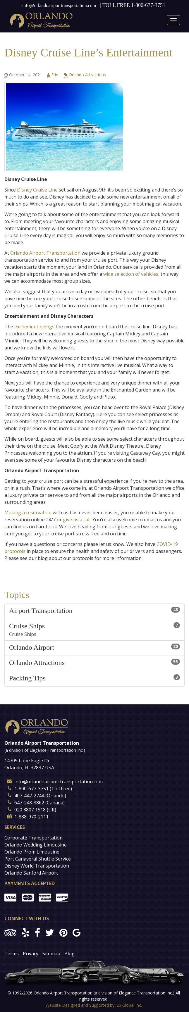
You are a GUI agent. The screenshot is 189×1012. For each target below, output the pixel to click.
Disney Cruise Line (37, 190)
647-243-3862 (29, 802)
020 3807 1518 (30, 809)
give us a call (76, 519)
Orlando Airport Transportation (45, 253)
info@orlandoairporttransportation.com (59, 5)
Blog (69, 953)
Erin (53, 75)
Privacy (30, 953)
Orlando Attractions (85, 75)
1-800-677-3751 (148, 5)
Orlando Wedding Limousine (35, 845)
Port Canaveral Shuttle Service (37, 859)
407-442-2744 (29, 795)
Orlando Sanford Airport (31, 873)
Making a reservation (28, 512)
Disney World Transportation (36, 866)
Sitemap (51, 953)
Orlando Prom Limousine (31, 852)
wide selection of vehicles (130, 274)
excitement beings (35, 326)
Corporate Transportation (33, 838)
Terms (11, 953)
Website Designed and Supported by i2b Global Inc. (94, 1005)
